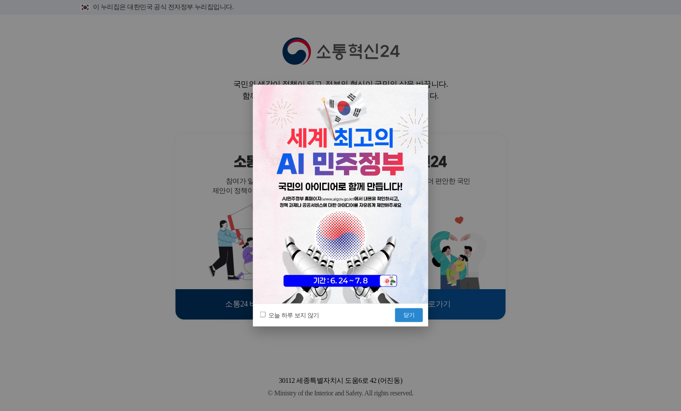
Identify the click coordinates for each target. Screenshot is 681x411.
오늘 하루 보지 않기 (289, 315)
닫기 (409, 314)
